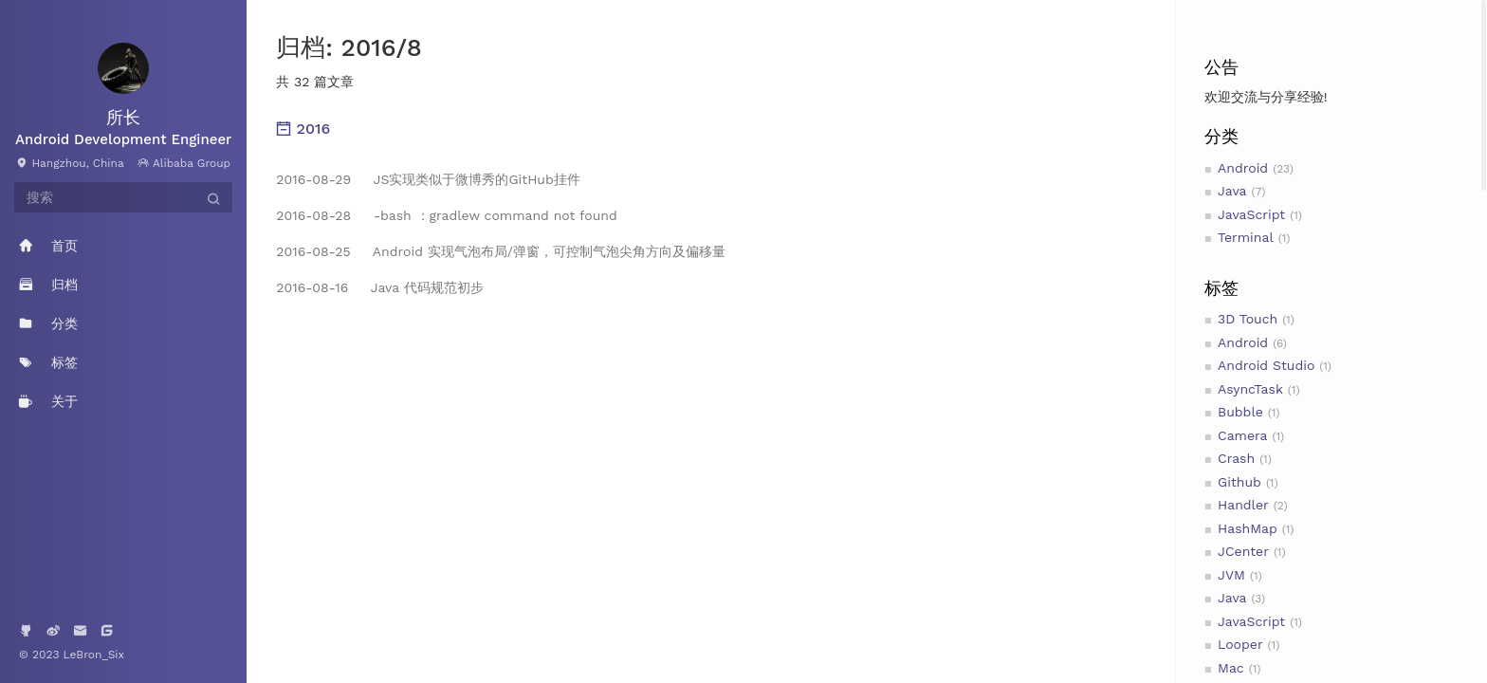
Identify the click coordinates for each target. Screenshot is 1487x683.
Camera (1242, 435)
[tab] (711, 129)
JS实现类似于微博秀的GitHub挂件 (427, 179)
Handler (1243, 504)
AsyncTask (1250, 389)
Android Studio (1266, 365)
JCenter (1243, 551)
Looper (1240, 644)
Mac (1231, 667)
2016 (303, 129)
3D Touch (1247, 318)
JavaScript (1251, 214)
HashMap (1247, 528)
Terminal (1246, 237)
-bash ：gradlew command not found (446, 215)
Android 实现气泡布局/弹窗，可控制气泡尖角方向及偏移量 (500, 251)
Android (1243, 167)
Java (1232, 190)
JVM (1231, 574)
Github (1239, 481)
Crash (1236, 458)
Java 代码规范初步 (379, 287)
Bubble (1240, 411)
